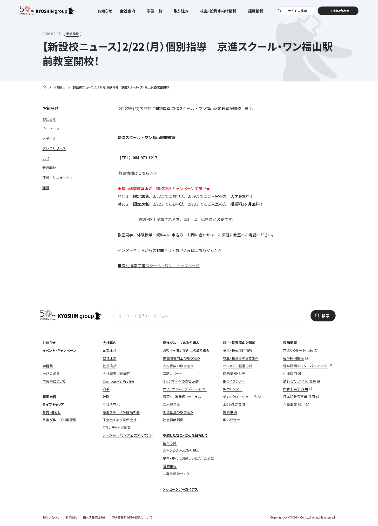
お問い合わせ (51, 517)
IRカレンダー (233, 388)
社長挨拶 (110, 365)
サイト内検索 (296, 12)
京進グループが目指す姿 (121, 412)
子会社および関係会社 (120, 419)
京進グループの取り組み (181, 342)
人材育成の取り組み (178, 365)
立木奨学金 (171, 404)
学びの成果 (51, 373)
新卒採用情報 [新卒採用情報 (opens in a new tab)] (293, 358)
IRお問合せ (231, 419)
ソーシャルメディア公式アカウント (128, 435)
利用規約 (71, 517)
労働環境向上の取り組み (181, 358)
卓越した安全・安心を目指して (185, 435)
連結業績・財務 (234, 373)
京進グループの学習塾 (59, 419)
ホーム (44, 87)
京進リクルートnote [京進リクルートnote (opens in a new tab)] (298, 350)
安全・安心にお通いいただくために (188, 458)
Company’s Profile (118, 381)
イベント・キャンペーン (59, 350)
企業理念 (110, 350)
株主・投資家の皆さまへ (240, 358)
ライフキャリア (53, 404)
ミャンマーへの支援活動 (181, 381)
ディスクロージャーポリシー (243, 396)
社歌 (106, 396)
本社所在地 (111, 404)
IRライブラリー (234, 381)
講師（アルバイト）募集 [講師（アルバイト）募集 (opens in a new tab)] (299, 381)
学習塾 (47, 365)
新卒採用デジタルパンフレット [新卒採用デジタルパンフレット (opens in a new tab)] (305, 365)
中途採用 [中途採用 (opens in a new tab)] (290, 373)
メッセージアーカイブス (180, 489)
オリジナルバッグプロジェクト (185, 388)
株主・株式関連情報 (238, 350)
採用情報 (290, 342)
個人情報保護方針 (94, 517)
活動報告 (170, 466)
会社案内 (110, 342)
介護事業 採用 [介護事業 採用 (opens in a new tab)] (294, 404)
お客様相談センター (178, 473)
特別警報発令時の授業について (132, 517)
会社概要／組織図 (116, 373)
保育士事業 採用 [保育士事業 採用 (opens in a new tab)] (295, 388)
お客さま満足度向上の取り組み (186, 350)
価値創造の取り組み (178, 412)
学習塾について (54, 381)
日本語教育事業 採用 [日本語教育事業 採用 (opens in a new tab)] (299, 396)
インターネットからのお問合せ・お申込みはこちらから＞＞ (170, 250)
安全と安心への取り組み (181, 450)
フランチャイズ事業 (117, 427)
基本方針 (170, 442)
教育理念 (110, 358)
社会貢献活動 (173, 419)
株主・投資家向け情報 (239, 342)
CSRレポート (172, 373)
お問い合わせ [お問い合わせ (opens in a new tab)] (337, 12)
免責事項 (230, 412)
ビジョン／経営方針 (238, 365)
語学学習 (49, 396)
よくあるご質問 (234, 404)
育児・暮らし (51, 412)
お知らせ (105, 12)
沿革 (106, 388)
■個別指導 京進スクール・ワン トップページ (159, 265)
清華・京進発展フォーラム (182, 396)
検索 (325, 316)
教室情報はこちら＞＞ (138, 173)
